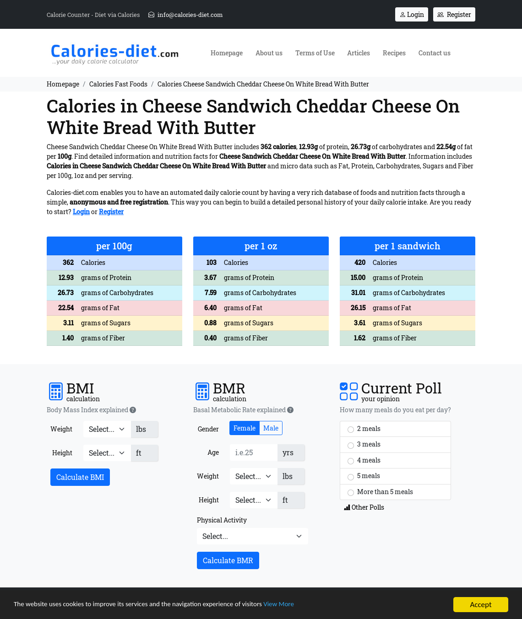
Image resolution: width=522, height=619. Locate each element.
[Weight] (107, 429)
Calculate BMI (80, 477)
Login (411, 14)
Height (62, 452)
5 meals (364, 475)
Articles (358, 52)
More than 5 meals (380, 491)
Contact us (435, 52)
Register (454, 14)
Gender (208, 429)
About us (269, 52)
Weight (61, 429)
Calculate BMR (228, 560)
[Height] (107, 453)
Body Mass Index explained (91, 410)
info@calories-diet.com (185, 14)
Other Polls (364, 507)
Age (213, 452)
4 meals (364, 460)
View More (314, 606)
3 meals (364, 444)
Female (245, 428)
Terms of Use (315, 52)
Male (270, 428)
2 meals (364, 428)
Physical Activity (222, 520)
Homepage (227, 52)
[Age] (253, 452)
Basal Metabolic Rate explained (243, 410)
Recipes (394, 52)
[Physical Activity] (252, 536)
